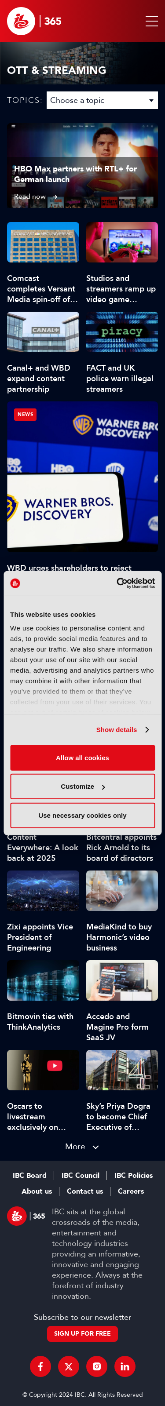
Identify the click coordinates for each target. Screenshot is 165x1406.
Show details (116, 729)
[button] (150, 21)
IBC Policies (133, 1175)
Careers (131, 1191)
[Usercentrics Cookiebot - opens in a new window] (117, 583)
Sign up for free (82, 1334)
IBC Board (30, 1175)
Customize (83, 786)
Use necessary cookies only (82, 815)
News (25, 414)
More (75, 1146)
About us (37, 1191)
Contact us (85, 1191)
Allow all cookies (82, 757)
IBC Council (80, 1175)
